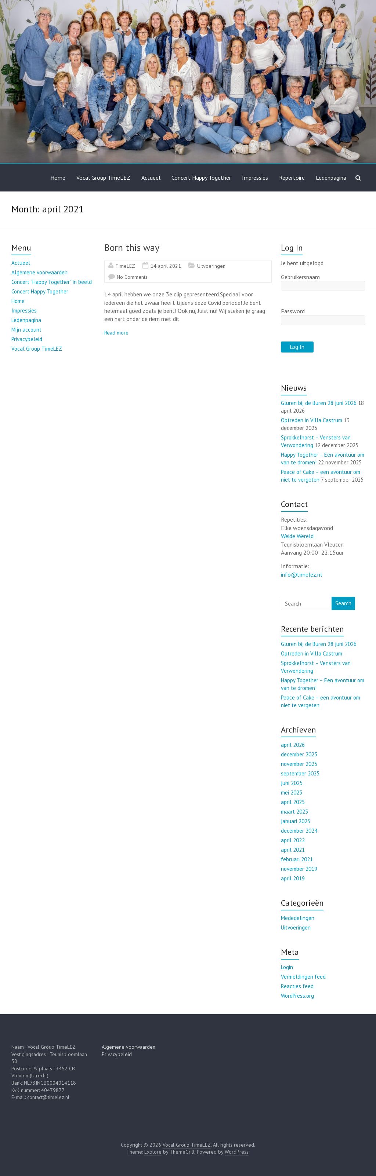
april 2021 (293, 849)
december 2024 (299, 830)
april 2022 (293, 840)
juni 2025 (292, 782)
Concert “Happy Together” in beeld (51, 281)
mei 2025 (291, 792)
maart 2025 (294, 811)
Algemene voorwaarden (39, 272)
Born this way (131, 247)
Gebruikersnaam (300, 277)
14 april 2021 (166, 266)
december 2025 (299, 754)
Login (287, 967)
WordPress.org (297, 995)
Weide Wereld (297, 536)
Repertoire (292, 177)
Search (343, 603)
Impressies (255, 177)
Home (57, 177)
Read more (116, 332)
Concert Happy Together (201, 177)
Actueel (150, 177)
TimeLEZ (125, 266)
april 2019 (293, 878)
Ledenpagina (331, 177)
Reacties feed (297, 986)
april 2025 (293, 802)
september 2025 (300, 773)
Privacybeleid (26, 339)
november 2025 (299, 763)
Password (293, 311)
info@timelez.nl (301, 574)
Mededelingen (297, 917)
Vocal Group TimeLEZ (103, 177)
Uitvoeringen (211, 266)
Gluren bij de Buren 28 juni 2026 (319, 402)
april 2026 (293, 744)
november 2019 (299, 868)
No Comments (132, 277)
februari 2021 (297, 859)
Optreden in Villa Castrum (311, 420)
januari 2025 (295, 821)
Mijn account (26, 329)
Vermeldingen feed (303, 976)
